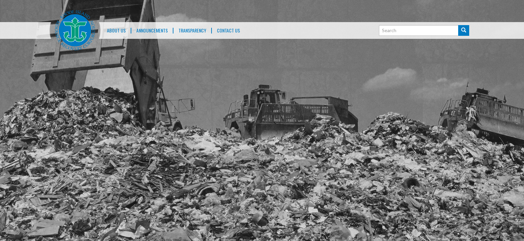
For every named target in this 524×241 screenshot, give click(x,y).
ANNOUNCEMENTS (152, 30)
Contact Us (228, 30)
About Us (116, 30)
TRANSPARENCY (192, 30)
